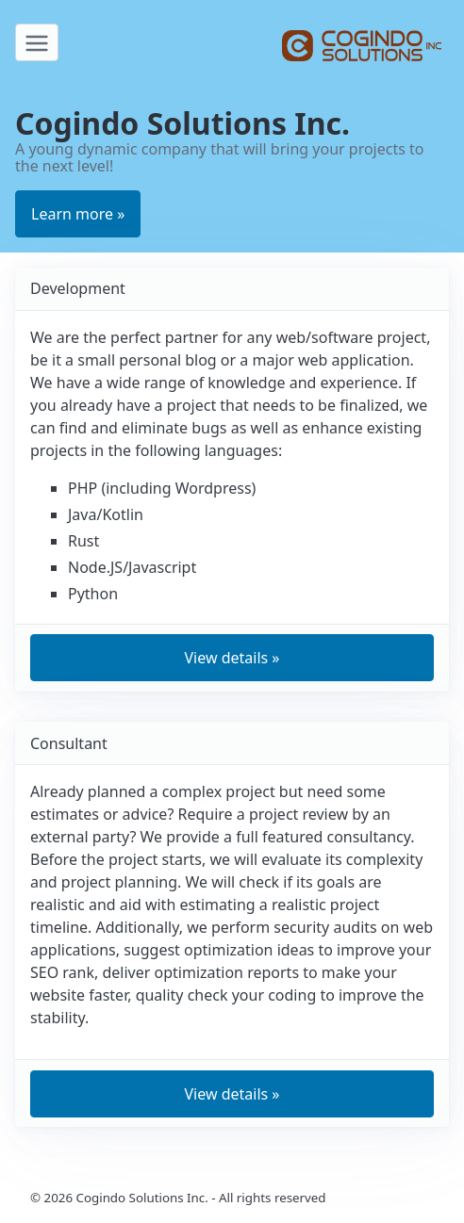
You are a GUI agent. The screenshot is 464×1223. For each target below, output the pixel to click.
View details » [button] (231, 657)
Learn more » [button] (77, 214)
